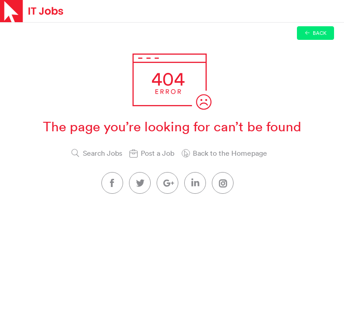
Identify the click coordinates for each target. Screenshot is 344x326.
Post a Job (157, 153)
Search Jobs (102, 153)
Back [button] (315, 33)
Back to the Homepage (230, 153)
